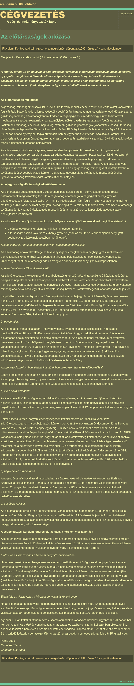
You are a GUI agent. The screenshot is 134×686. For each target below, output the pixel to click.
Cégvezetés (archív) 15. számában (37, 57)
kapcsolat (127, 13)
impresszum (126, 681)
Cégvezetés (32, 15)
